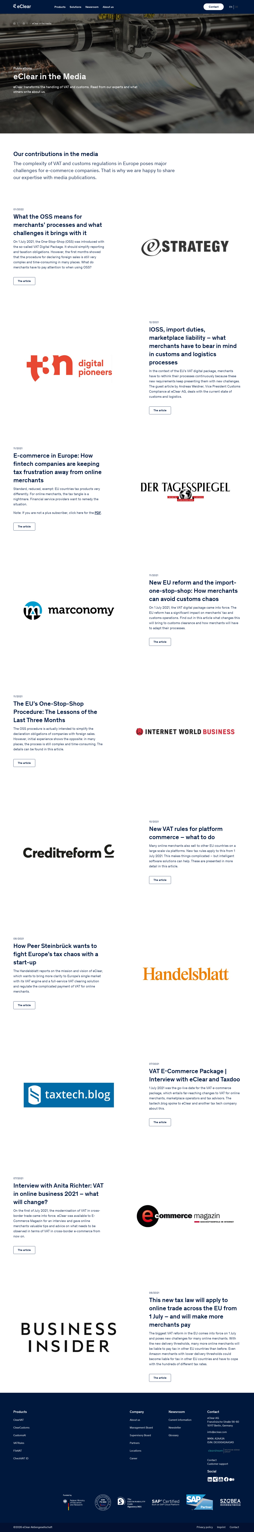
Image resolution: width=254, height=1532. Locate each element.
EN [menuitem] (230, 7)
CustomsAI (19, 1435)
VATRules (18, 1443)
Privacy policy (205, 1527)
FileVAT (17, 1451)
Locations (135, 1451)
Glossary (174, 1435)
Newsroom (92, 7)
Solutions (75, 7)
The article (24, 281)
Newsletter (175, 1427)
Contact (214, 7)
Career (133, 1458)
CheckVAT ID (20, 1458)
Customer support (217, 1464)
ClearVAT (18, 1420)
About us (108, 7)
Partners (134, 1443)
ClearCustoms (21, 1427)
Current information (180, 1420)
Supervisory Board (140, 1435)
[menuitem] (231, 7)
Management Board (141, 1427)
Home (15, 23)
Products (60, 7)
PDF (98, 513)
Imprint (221, 1527)
